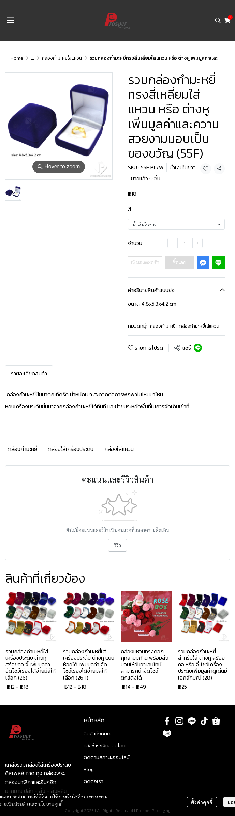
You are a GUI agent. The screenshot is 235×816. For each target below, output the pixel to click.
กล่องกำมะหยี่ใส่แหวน (62, 58)
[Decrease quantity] (172, 243)
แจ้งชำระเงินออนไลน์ (105, 745)
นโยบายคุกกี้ (50, 804)
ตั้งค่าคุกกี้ (201, 802)
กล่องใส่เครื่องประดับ (70, 449)
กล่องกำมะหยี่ (163, 326)
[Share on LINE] (198, 348)
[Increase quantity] (197, 243)
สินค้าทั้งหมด (97, 733)
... (32, 58)
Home (17, 58)
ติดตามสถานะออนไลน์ (107, 757)
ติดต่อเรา (93, 781)
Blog (89, 769)
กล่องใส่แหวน (119, 449)
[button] (218, 20)
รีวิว (117, 545)
